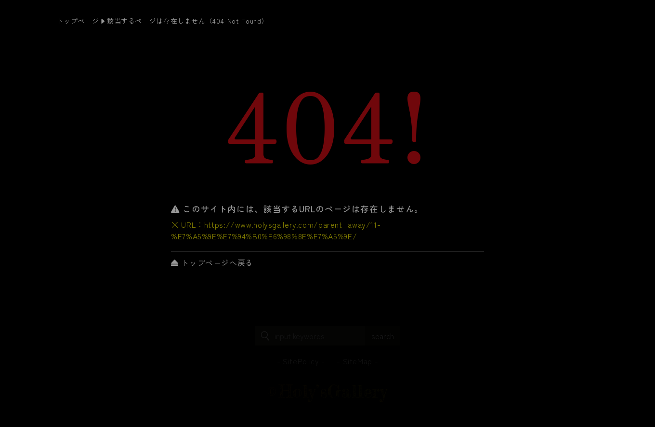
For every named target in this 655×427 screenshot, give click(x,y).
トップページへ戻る (212, 262)
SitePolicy (301, 361)
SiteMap (357, 361)
